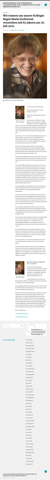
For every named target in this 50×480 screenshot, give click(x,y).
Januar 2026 (30, 342)
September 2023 (30, 397)
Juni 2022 (29, 432)
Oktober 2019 (30, 461)
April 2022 (29, 438)
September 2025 (30, 351)
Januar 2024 (30, 391)
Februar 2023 (30, 414)
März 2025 (29, 362)
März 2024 (29, 386)
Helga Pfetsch (14, 30)
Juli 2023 (29, 403)
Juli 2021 (29, 455)
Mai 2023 (29, 409)
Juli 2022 (29, 429)
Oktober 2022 (30, 423)
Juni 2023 (29, 406)
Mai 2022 (29, 435)
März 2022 (29, 440)
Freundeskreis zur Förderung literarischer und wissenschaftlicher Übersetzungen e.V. (22, 4)
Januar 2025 (30, 365)
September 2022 (30, 426)
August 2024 (30, 377)
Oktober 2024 (30, 371)
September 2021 (30, 452)
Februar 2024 (30, 388)
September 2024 (30, 374)
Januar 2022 (30, 446)
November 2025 (30, 348)
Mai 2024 (29, 383)
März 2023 (29, 412)
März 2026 (29, 339)
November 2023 (30, 394)
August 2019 (30, 464)
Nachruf (5, 12)
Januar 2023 (30, 417)
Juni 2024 (29, 380)
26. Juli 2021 (22, 30)
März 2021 (29, 458)
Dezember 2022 (30, 420)
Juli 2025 (29, 354)
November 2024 (30, 368)
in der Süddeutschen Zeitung (21, 313)
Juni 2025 (29, 357)
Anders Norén (11, 477)
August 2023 (30, 400)
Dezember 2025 (30, 345)
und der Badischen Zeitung (21, 316)
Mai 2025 (29, 360)
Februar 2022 (30, 443)
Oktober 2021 (30, 449)
